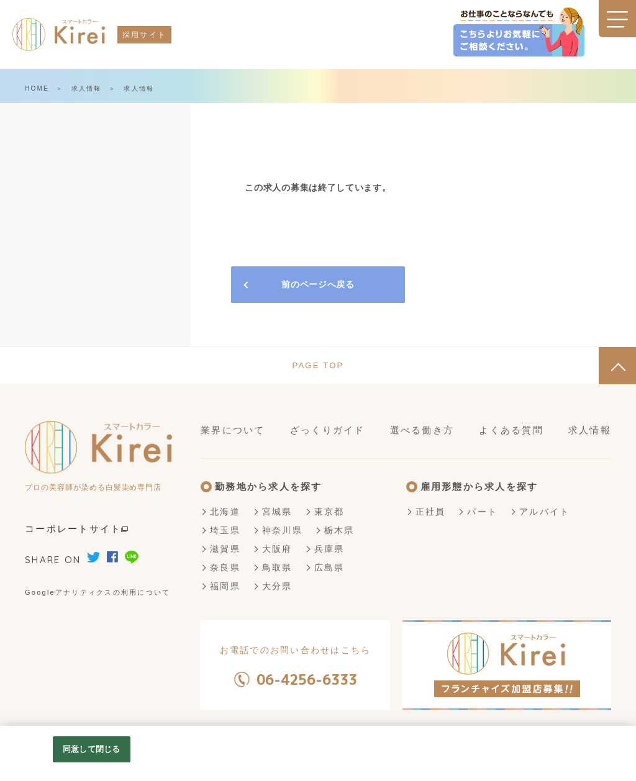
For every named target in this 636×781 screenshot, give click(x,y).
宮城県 (277, 512)
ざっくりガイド (327, 430)
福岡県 (225, 586)
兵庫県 (329, 549)
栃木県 (339, 530)
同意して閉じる (91, 749)
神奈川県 (282, 530)
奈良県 (225, 567)
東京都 (329, 512)
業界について (233, 430)
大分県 (277, 586)
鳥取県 (277, 567)
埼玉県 (225, 530)
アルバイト (544, 512)
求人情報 (86, 88)
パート (482, 512)
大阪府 (277, 549)
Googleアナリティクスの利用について (97, 592)
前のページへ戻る (318, 284)
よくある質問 (511, 430)
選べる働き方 (422, 430)
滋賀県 (225, 549)
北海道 (225, 512)
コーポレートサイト (76, 528)
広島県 (329, 567)
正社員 (431, 512)
